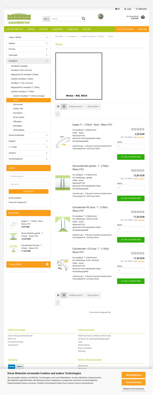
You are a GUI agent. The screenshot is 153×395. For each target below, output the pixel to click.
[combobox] (76, 107)
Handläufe (73, 29)
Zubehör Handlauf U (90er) (22, 79)
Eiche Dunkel (18, 117)
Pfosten (43, 29)
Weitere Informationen (133, 389)
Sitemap (82, 351)
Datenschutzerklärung (83, 383)
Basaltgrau (17, 126)
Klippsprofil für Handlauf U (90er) (25, 74)
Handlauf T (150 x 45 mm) (22, 83)
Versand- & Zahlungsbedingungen (93, 339)
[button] (117, 9)
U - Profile (13, 147)
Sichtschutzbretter (16, 135)
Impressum (13, 345)
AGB (80, 342)
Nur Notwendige (133, 382)
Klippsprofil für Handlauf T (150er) (25, 87)
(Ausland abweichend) (102, 146)
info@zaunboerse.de (23, 335)
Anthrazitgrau (18, 130)
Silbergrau (17, 121)
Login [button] (127, 9)
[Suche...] (46, 18)
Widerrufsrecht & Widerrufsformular (94, 335)
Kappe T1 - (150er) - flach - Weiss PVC (92, 124)
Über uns (142, 29)
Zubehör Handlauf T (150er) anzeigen (29, 96)
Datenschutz (84, 345)
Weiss (16, 100)
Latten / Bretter (15, 29)
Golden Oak (18, 108)
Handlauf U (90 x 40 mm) (21, 70)
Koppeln (12, 141)
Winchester (18, 104)
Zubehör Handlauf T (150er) (22, 91)
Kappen (31, 29)
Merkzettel (141, 9)
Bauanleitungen (125, 29)
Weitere (87, 29)
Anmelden (28, 191)
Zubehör (12, 153)
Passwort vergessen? (18, 202)
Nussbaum (17, 113)
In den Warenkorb (131, 157)
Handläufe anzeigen (19, 66)
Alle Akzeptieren (133, 375)
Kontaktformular (15, 342)
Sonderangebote (16, 159)
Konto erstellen (15, 198)
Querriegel (57, 29)
